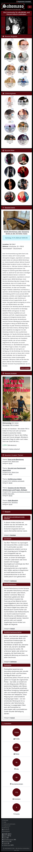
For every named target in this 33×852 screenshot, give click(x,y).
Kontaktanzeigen (17, 784)
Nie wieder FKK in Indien (11, 425)
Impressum (6, 826)
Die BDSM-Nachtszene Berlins (12, 632)
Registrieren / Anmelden (24, 1)
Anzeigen (17, 799)
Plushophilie (7, 665)
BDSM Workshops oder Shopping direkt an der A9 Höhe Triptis (16, 233)
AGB (4, 822)
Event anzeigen (25, 368)
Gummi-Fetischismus (10, 584)
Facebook (5, 829)
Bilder (17, 754)
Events (17, 814)
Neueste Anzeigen (11, 373)
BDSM (10, 463)
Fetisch (12, 628)
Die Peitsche (7, 538)
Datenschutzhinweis (8, 824)
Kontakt (5, 820)
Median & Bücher (14, 449)
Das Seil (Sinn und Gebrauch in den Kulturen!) (14, 517)
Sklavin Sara (15, 461)
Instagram (6, 831)
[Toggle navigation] (30, 6)
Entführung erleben (15, 479)
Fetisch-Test (7, 845)
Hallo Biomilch (13, 500)
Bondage (13, 535)
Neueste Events (10, 208)
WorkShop (15, 502)
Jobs (17, 769)
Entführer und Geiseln (18, 481)
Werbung (5, 828)
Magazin (7, 512)
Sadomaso (13, 581)
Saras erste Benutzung (16, 459)
